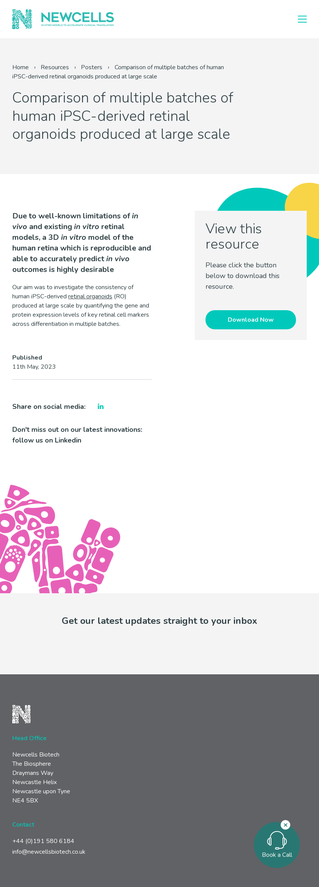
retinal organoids (90, 296)
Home (20, 67)
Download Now (251, 320)
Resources (55, 67)
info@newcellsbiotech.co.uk (49, 852)
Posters (91, 67)
